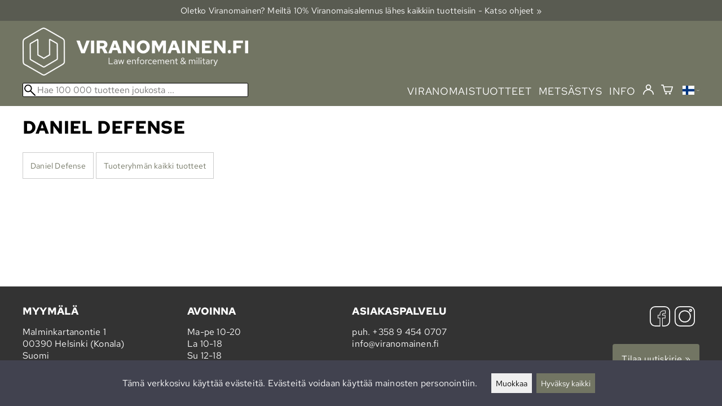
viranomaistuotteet (469, 91)
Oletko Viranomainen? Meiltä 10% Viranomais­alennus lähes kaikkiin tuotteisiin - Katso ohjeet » (361, 10)
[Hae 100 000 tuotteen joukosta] (135, 90)
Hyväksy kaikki (566, 383)
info (622, 91)
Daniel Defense (58, 165)
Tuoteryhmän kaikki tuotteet (155, 165)
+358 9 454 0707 (409, 332)
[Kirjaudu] (648, 90)
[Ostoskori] (667, 91)
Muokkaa (511, 383)
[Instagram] (685, 317)
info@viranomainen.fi (395, 344)
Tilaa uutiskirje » (656, 359)
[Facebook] (660, 317)
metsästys (570, 91)
